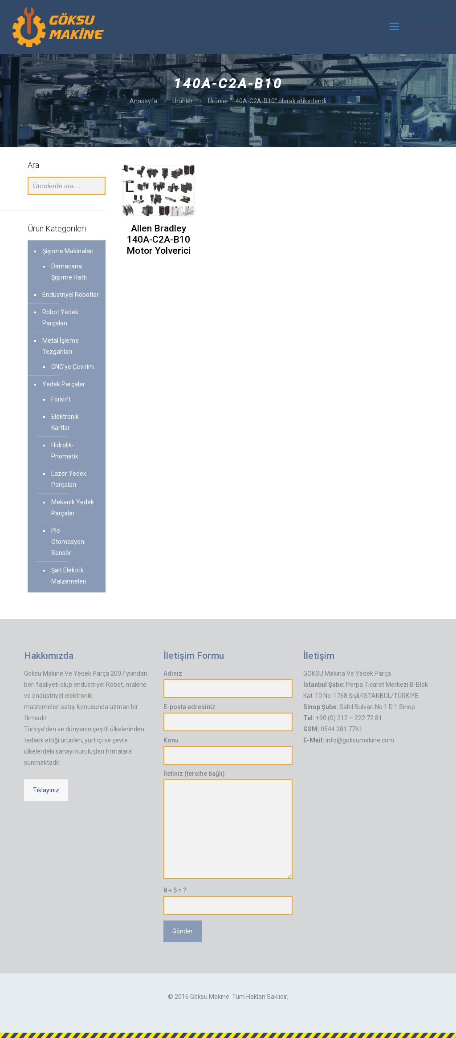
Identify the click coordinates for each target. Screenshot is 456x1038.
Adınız (227, 684)
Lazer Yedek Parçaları (68, 479)
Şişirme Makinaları (68, 251)
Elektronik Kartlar (65, 422)
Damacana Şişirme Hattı (69, 272)
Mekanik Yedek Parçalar (72, 508)
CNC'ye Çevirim (72, 366)
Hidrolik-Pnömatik (64, 451)
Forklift (61, 399)
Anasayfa (143, 101)
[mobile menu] (394, 26)
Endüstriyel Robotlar (70, 294)
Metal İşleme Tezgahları (60, 346)
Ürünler (182, 101)
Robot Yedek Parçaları (60, 317)
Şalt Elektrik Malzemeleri (68, 576)
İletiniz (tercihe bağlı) (227, 824)
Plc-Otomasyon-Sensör (68, 541)
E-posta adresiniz (227, 717)
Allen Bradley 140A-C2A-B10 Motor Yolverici (158, 239)
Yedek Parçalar (63, 384)
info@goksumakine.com (360, 740)
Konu (227, 751)
